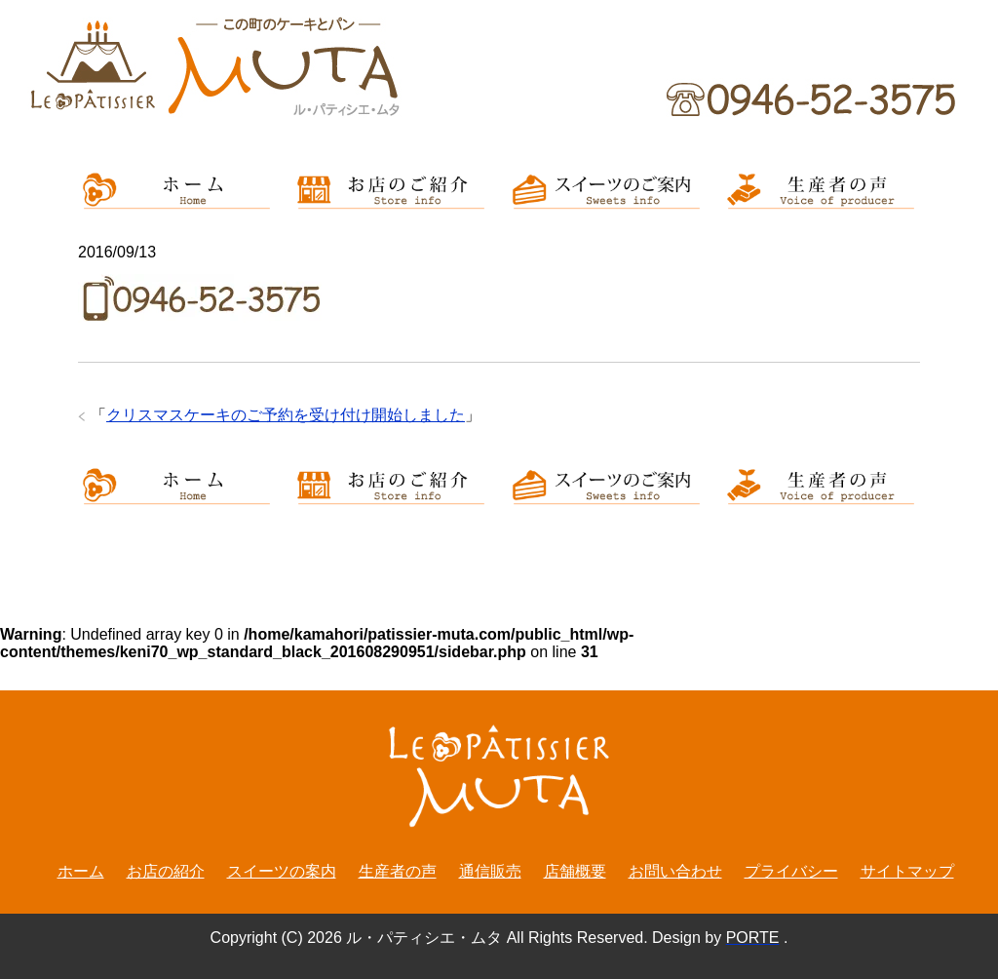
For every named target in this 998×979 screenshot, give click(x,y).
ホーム (81, 871)
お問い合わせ (675, 871)
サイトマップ (907, 871)
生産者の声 (398, 871)
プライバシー (791, 871)
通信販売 (490, 871)
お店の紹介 (166, 871)
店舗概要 (575, 871)
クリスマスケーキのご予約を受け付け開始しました (285, 415)
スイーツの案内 (281, 871)
